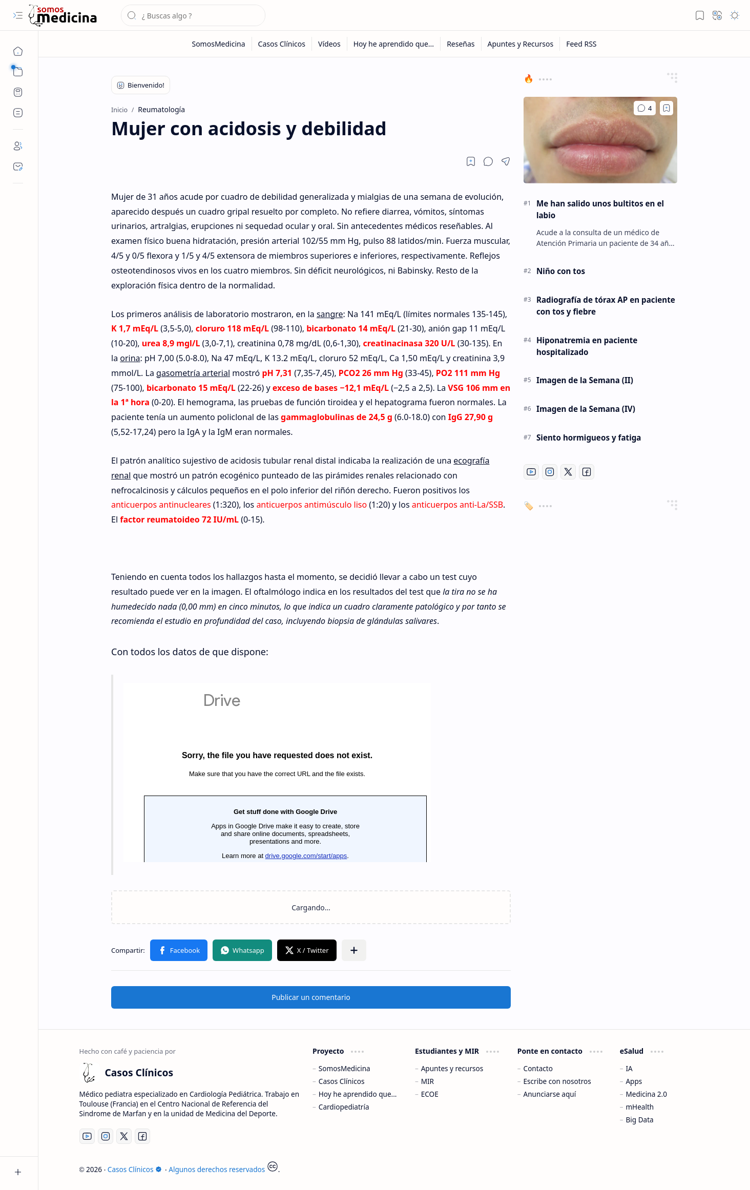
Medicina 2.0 (646, 1094)
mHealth (640, 1107)
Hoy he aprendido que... (358, 1094)
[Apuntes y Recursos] (521, 44)
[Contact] (18, 166)
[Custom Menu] (18, 112)
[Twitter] (568, 471)
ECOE (430, 1094)
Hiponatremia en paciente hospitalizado (586, 346)
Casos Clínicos (342, 1081)
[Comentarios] (645, 108)
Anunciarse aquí (550, 1094)
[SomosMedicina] (218, 44)
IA (629, 1068)
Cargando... (277, 772)
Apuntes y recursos (452, 1068)
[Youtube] (531, 471)
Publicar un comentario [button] (311, 997)
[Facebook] (586, 471)
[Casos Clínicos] (62, 15)
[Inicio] (18, 51)
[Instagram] (549, 471)
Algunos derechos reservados (217, 1169)
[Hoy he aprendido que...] (394, 44)
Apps (634, 1081)
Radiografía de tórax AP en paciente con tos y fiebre (605, 306)
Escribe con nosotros (557, 1081)
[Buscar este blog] (193, 15)
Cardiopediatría (344, 1107)
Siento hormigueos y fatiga (588, 437)
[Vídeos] (329, 44)
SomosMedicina (344, 1068)
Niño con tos (560, 271)
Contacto (538, 1068)
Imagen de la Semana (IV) (585, 409)
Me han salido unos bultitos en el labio (600, 209)
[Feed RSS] (581, 44)
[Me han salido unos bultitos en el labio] (600, 140)
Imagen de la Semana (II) (584, 380)
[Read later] (470, 161)
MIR (427, 1081)
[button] (18, 15)
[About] (18, 146)
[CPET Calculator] (18, 92)
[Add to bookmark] (666, 108)
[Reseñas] (461, 44)
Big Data (639, 1119)
